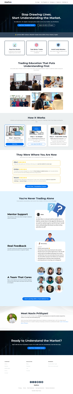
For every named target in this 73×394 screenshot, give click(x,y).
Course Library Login (52, 364)
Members (65, 2)
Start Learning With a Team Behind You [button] (36, 299)
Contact (6, 373)
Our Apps (37, 2)
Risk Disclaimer (30, 389)
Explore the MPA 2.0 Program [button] (46, 25)
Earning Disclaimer (40, 389)
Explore (58, 2)
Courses (28, 371)
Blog (27, 364)
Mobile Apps (7, 369)
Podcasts (28, 367)
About (6, 364)
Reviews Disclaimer (50, 389)
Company (52, 2)
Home (6, 371)
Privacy (20, 389)
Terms (24, 389)
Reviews (6, 367)
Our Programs (45, 2)
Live (27, 369)
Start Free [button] (14, 144)
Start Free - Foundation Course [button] (26, 25)
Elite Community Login (53, 367)
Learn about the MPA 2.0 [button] (36, 144)
